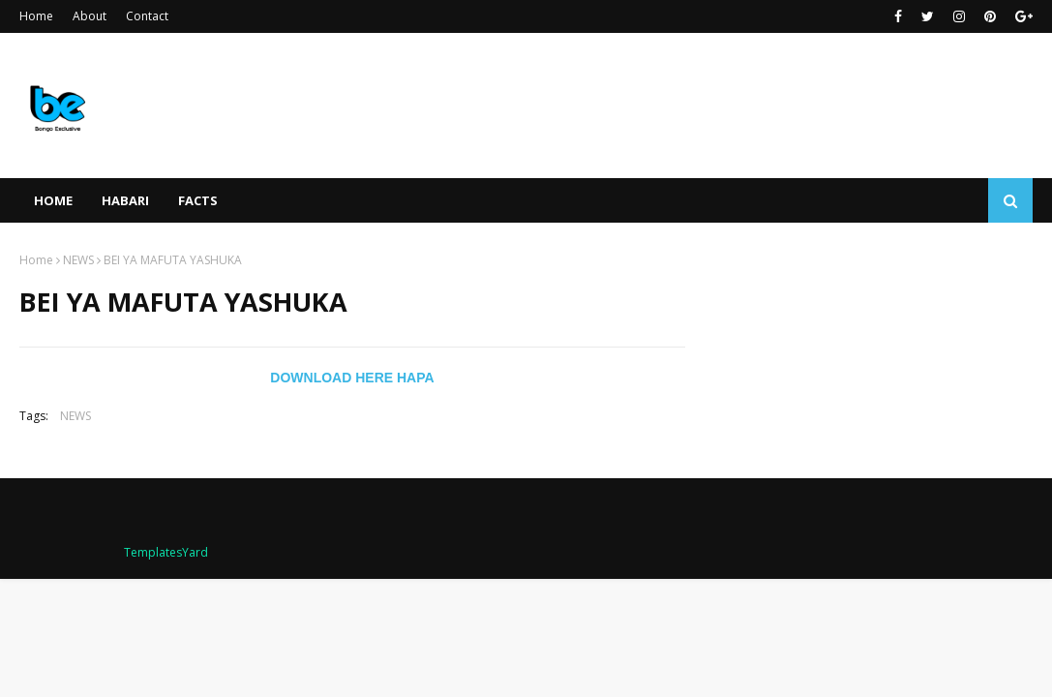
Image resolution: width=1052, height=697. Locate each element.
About (89, 16)
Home (36, 16)
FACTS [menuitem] (198, 200)
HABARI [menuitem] (125, 200)
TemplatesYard (166, 552)
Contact (147, 16)
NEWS (78, 260)
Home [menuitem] (53, 200)
